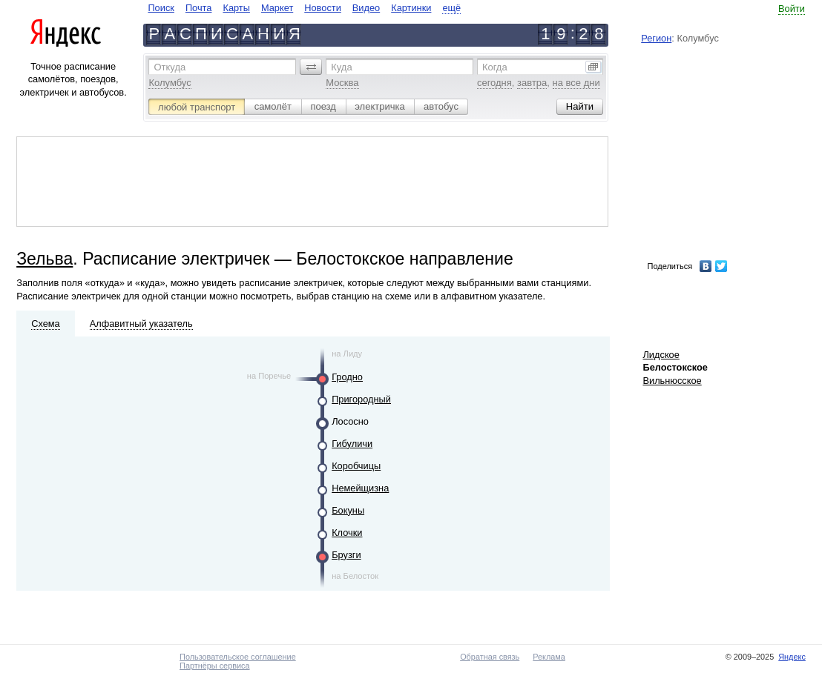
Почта (198, 7)
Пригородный (361, 399)
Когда (494, 67)
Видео (366, 7)
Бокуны (348, 510)
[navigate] (304, 8)
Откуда (169, 67)
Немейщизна (360, 488)
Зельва (44, 258)
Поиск (161, 7)
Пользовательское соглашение (238, 656)
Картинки (411, 7)
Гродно (347, 376)
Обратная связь (489, 656)
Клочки (347, 532)
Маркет (277, 7)
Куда (341, 67)
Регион (656, 38)
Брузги (346, 554)
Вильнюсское (671, 380)
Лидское (660, 354)
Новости (322, 7)
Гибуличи (352, 443)
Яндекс (792, 656)
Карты (236, 7)
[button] (310, 66)
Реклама (549, 656)
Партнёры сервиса (214, 665)
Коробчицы (356, 465)
